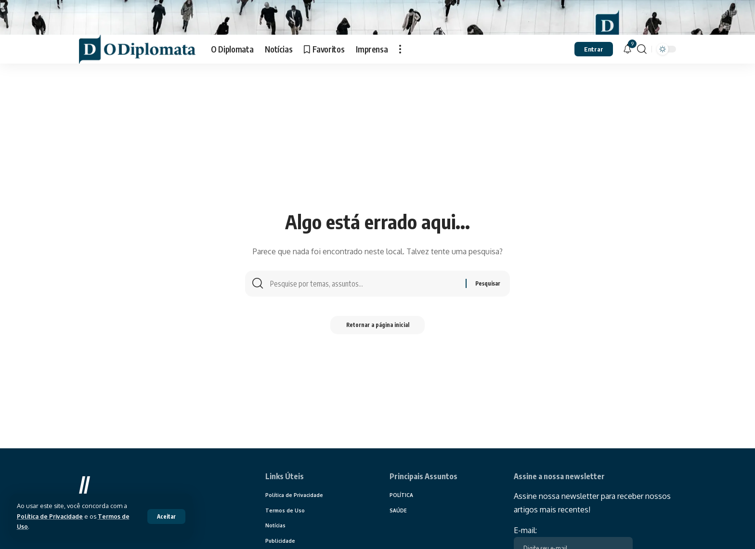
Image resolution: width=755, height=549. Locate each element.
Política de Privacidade (52, 516)
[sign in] (593, 66)
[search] (642, 66)
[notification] (627, 66)
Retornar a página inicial (378, 344)
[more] (400, 66)
